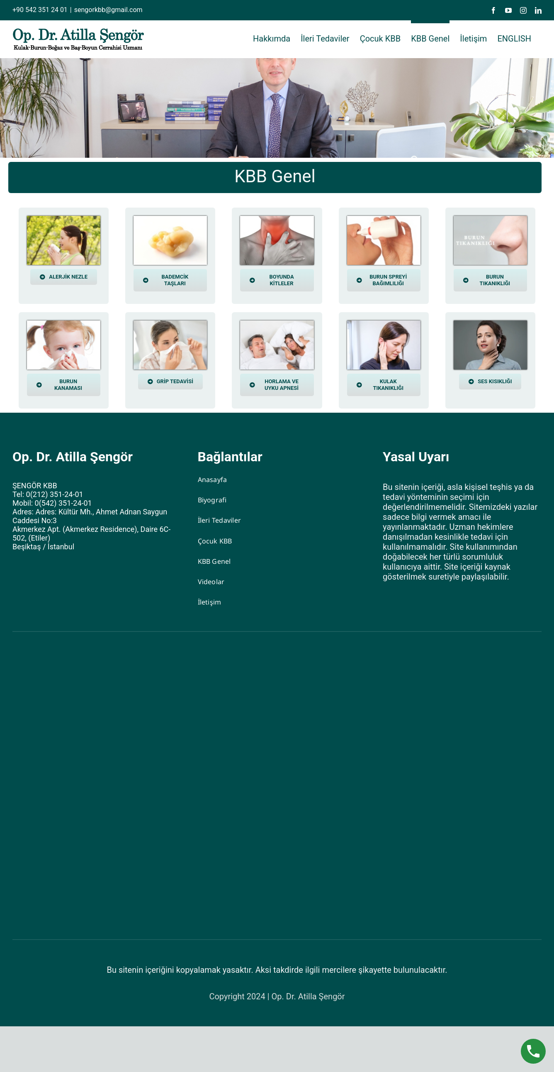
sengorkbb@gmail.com (108, 10)
